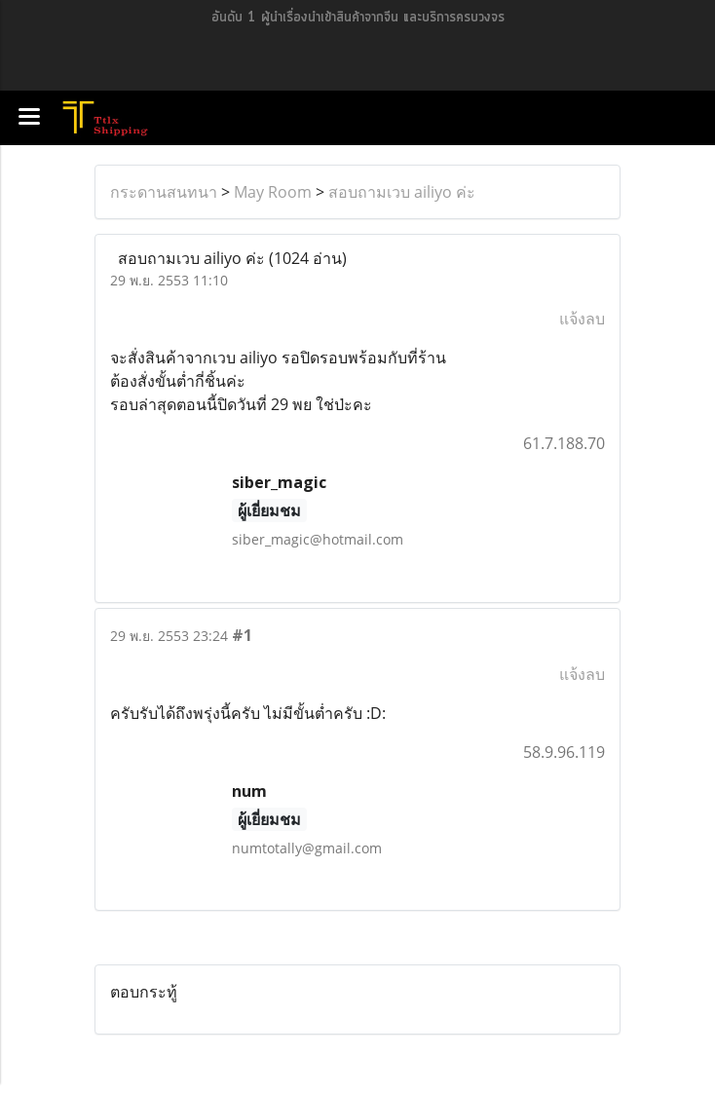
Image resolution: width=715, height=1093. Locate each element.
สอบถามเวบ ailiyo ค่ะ (401, 192)
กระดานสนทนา (163, 192)
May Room (273, 192)
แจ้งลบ (582, 318)
